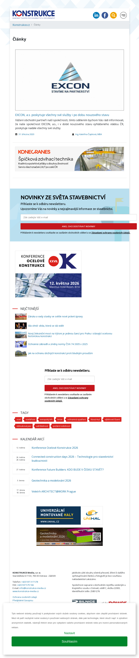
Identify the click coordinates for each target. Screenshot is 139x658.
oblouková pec (24, 426)
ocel (19, 419)
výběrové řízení (112, 419)
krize (59, 419)
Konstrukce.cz (21, 25)
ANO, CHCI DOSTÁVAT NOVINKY (78, 226)
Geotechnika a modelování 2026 (51, 480)
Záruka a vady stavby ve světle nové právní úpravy (55, 316)
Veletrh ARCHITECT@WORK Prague (54, 491)
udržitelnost (42, 426)
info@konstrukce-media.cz (32, 588)
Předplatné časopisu (23, 600)
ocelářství (30, 419)
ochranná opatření (76, 419)
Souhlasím (69, 641)
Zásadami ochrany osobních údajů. (110, 232)
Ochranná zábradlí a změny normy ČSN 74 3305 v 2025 (57, 344)
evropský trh (46, 419)
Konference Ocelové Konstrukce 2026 (55, 448)
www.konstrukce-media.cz (26, 591)
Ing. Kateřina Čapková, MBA (88, 134)
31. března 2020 (26, 134)
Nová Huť (95, 419)
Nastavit (69, 633)
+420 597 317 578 (29, 581)
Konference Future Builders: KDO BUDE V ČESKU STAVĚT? (68, 469)
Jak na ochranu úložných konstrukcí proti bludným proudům (60, 353)
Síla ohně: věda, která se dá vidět (46, 325)
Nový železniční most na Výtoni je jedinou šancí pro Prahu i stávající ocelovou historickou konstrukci (70, 335)
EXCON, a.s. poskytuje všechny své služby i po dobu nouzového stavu (62, 115)
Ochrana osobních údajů (25, 597)
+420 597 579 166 (25, 584)
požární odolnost (61, 426)
